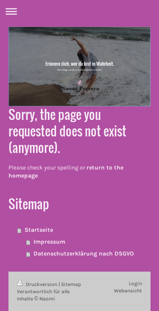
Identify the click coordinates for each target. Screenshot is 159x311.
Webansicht (128, 291)
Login (135, 283)
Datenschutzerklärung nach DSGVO (83, 253)
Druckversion (38, 284)
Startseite (39, 229)
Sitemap (71, 284)
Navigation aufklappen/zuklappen (79, 11)
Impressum (49, 241)
